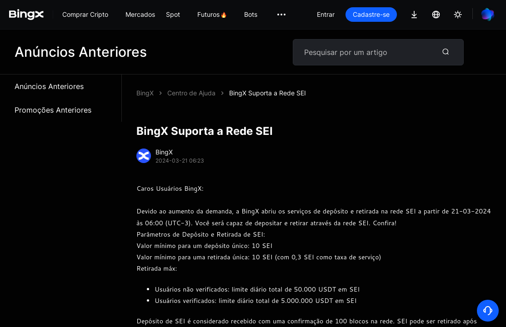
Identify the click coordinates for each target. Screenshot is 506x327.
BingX (145, 93)
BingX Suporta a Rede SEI (267, 93)
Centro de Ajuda (191, 93)
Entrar (326, 14)
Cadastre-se (371, 14)
